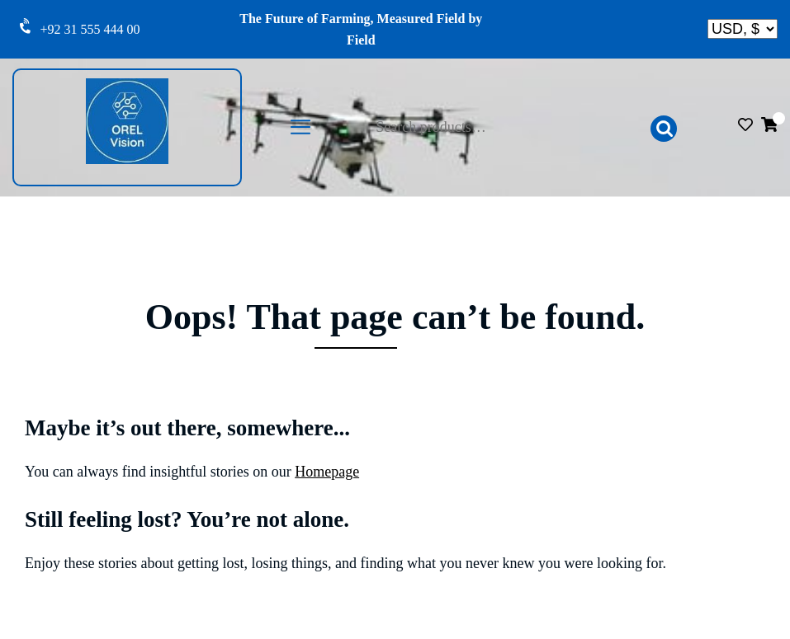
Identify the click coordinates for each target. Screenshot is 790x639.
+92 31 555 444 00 (90, 29)
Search (663, 128)
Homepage (327, 471)
